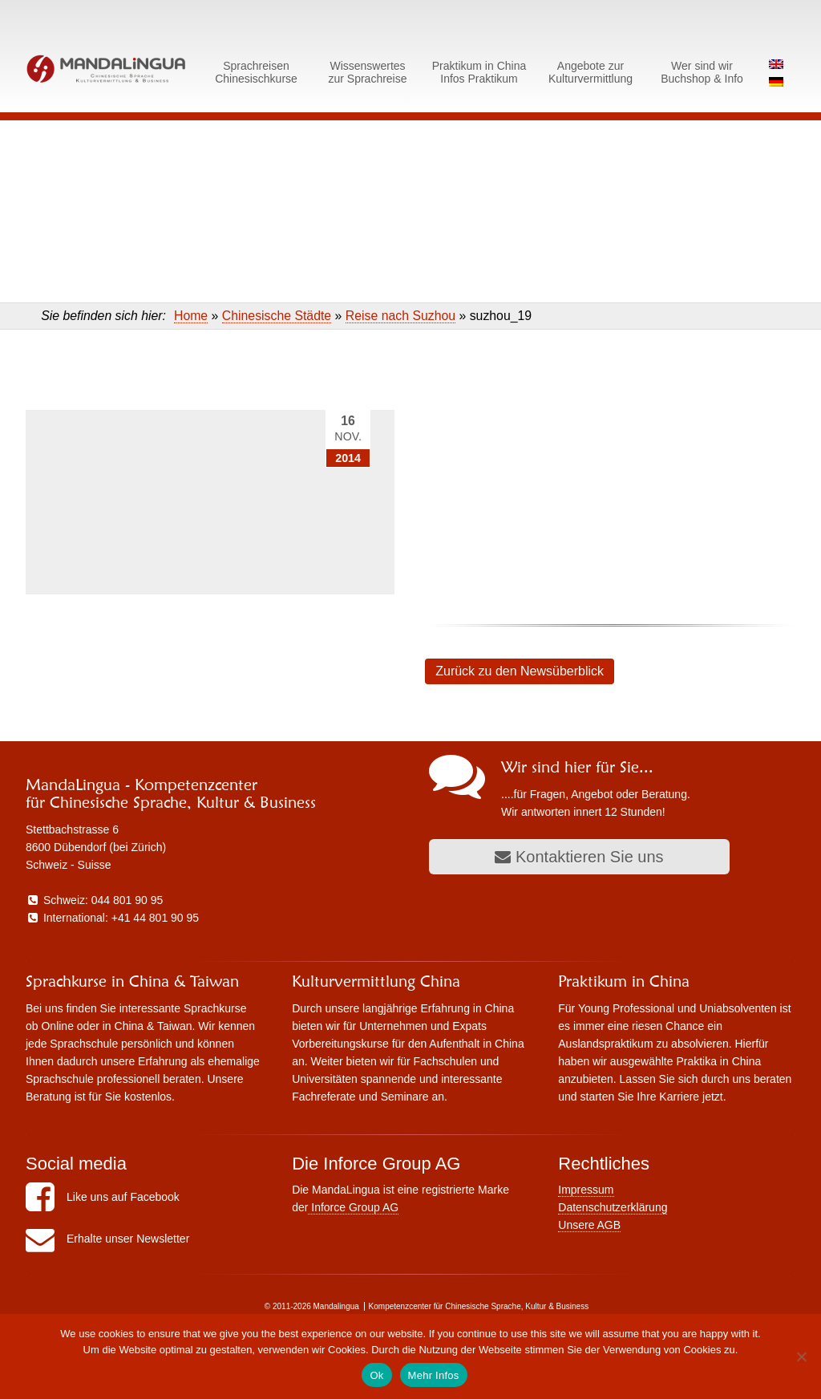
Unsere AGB (589, 1225)
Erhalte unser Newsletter (107, 1238)
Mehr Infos (433, 1375)
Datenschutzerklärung (612, 1207)
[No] (801, 1356)
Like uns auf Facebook (103, 1196)
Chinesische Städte (276, 315)
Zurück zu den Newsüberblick (519, 671)
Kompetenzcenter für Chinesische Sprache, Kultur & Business (479, 1306)
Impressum (585, 1189)
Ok (376, 1375)
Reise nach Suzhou (400, 315)
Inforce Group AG (353, 1207)
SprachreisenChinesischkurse (256, 72)
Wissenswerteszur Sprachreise (367, 72)
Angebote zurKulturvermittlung (590, 72)
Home (191, 315)
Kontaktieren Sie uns (579, 857)
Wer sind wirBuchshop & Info (702, 72)
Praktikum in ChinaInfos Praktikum (479, 72)
